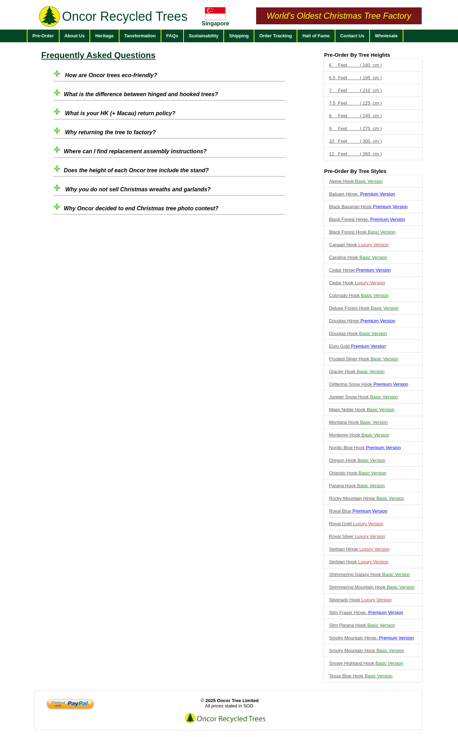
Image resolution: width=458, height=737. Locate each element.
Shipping (239, 35)
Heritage (104, 35)
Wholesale (386, 35)
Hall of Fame (315, 35)
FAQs (172, 35)
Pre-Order (43, 35)
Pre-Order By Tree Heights (357, 55)
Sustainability (204, 35)
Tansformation (140, 35)
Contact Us (352, 35)
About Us (74, 35)
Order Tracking (275, 35)
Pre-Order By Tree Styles (355, 171)
